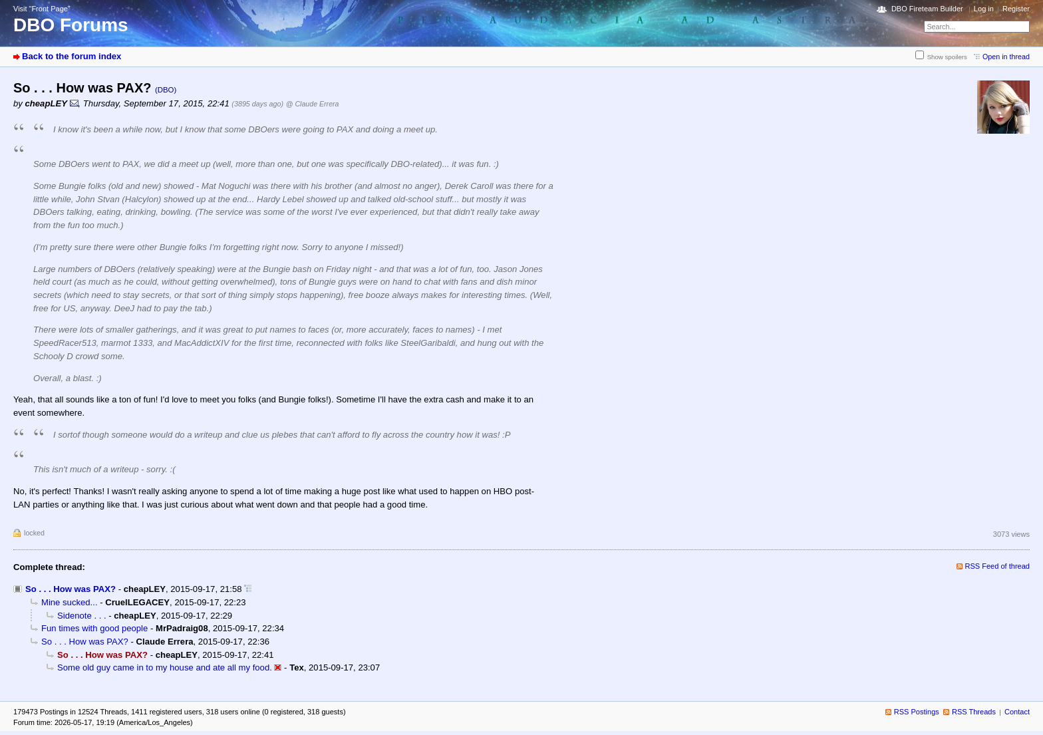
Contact (1017, 712)
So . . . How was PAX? (70, 589)
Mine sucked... (69, 602)
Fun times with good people (94, 628)
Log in (984, 9)
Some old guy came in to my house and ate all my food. (164, 667)
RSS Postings (916, 712)
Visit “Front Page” (42, 9)
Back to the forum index (71, 56)
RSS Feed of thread (997, 566)
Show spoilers (947, 57)
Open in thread (1006, 57)
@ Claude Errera (312, 104)
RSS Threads (974, 712)
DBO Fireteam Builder (927, 9)
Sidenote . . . (81, 616)
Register (1016, 9)
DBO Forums (70, 25)
